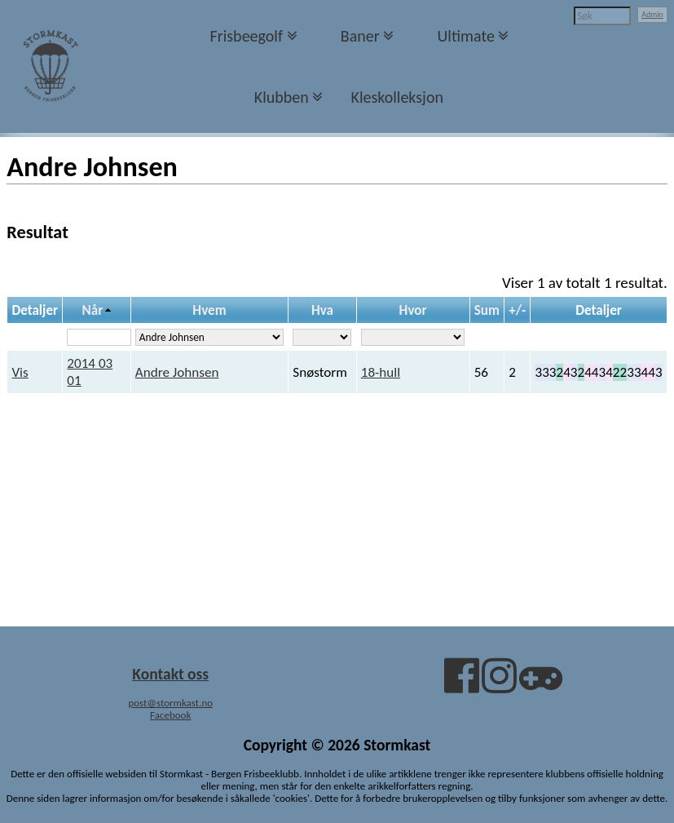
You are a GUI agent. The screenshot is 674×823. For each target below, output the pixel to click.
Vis (19, 372)
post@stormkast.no (170, 703)
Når (93, 310)
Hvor (413, 310)
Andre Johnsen (177, 372)
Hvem (209, 310)
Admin (652, 14)
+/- (517, 310)
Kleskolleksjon (397, 97)
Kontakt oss (170, 674)
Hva (322, 310)
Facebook (170, 715)
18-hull (380, 372)
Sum (487, 310)
